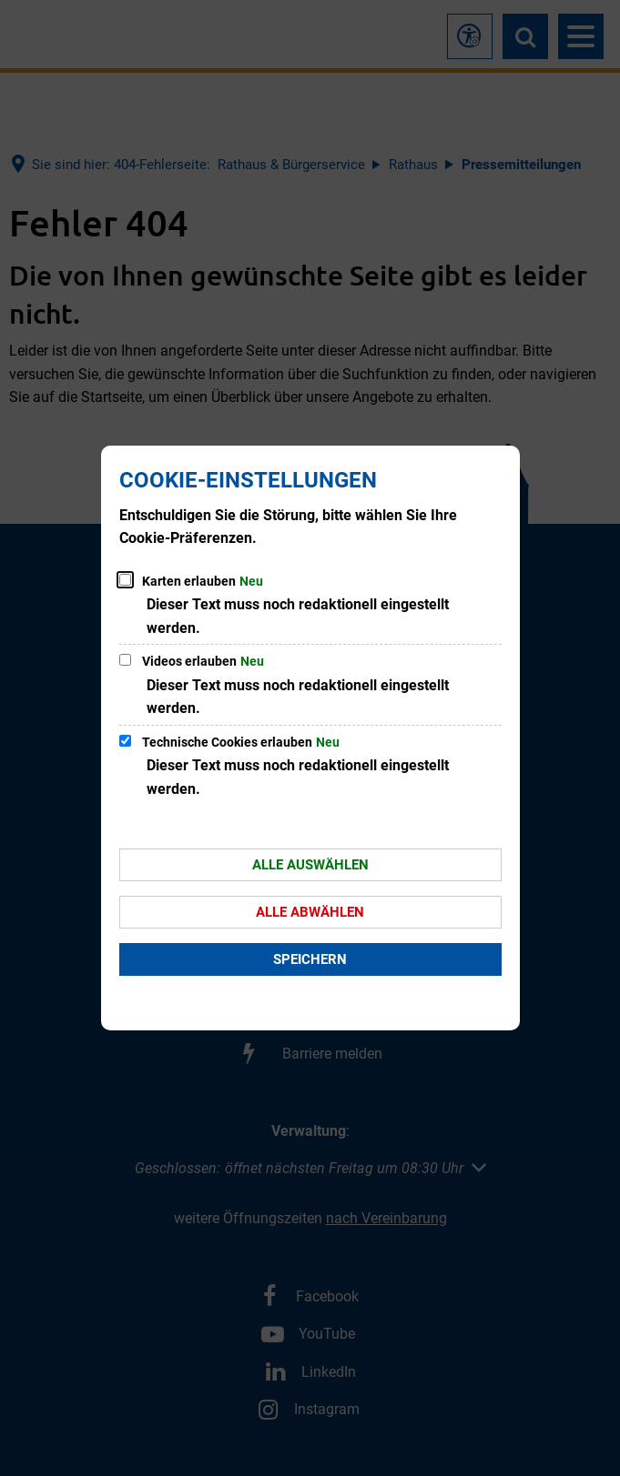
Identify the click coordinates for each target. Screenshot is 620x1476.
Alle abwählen (310, 912)
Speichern (310, 959)
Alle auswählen (310, 865)
